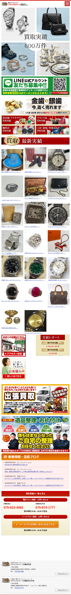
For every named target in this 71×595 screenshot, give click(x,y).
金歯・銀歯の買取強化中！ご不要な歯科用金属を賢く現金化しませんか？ (29, 471)
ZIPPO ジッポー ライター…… (9, 226)
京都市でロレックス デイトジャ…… (11, 280)
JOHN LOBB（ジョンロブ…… (33, 172)
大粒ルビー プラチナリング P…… (34, 301)
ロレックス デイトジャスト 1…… (10, 301)
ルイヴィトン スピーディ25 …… (57, 306)
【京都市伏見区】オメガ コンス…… (58, 280)
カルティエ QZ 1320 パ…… (32, 226)
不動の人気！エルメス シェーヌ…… (34, 253)
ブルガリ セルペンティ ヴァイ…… (10, 200)
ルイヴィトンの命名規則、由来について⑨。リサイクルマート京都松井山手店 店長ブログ (34, 485)
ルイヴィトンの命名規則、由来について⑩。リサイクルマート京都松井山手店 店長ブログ (34, 478)
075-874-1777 (45, 507)
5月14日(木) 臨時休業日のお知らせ (16, 464)
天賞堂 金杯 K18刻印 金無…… (9, 328)
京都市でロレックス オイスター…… (34, 280)
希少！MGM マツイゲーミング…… (11, 172)
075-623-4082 (13, 507)
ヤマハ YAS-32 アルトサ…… (32, 198)
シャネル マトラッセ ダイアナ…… (57, 198)
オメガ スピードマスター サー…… (57, 226)
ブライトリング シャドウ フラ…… (57, 172)
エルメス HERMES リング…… (9, 253)
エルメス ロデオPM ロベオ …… (56, 253)
